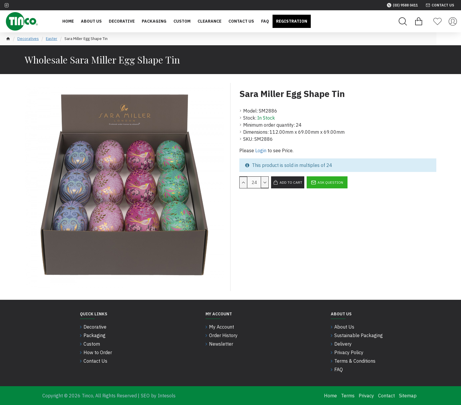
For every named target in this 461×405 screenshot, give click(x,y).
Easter (51, 38)
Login (260, 150)
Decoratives (28, 38)
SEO (145, 396)
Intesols (167, 396)
